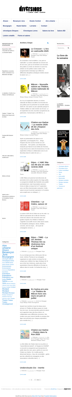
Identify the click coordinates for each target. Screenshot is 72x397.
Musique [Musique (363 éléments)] (5, 293)
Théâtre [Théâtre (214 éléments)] (4, 302)
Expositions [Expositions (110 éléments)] (5, 272)
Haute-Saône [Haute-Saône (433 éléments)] (7, 280)
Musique (45, 55)
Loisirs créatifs (8, 36)
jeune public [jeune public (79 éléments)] (10, 281)
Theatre (33, 57)
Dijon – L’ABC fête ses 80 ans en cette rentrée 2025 (40, 164)
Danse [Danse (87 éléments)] (3, 262)
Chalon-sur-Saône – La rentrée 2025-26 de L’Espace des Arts (39, 125)
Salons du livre (48, 31)
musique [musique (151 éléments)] (13, 287)
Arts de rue (38, 301)
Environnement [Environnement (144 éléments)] (6, 268)
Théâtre (61, 184)
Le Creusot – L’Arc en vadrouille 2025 (40, 50)
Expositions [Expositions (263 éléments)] (6, 273)
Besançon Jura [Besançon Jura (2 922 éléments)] (8, 253)
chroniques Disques (10, 31)
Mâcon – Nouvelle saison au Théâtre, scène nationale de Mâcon (40, 87)
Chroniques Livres (30, 31)
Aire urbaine (50, 21)
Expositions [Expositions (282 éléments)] (6, 277)
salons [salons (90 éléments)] (8, 298)
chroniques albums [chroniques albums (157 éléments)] (7, 259)
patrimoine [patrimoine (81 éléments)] (4, 298)
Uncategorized (35, 302)
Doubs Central (35, 21)
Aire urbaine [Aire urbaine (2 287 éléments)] (6, 246)
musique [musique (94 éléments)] (8, 287)
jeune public (33, 173)
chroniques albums (63, 166)
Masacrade (25, 277)
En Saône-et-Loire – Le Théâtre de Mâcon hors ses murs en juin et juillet (39, 293)
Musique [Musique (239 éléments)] (12, 293)
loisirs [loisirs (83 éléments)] (8, 285)
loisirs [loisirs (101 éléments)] (14, 285)
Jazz (60, 174)
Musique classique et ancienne (31, 97)
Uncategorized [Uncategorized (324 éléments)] (7, 304)
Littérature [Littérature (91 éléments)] (8, 283)
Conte (44, 338)
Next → (38, 379)
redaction (35, 54)
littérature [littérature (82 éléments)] (13, 283)
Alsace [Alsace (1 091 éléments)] (5, 250)
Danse (41, 55)
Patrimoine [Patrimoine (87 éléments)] (9, 296)
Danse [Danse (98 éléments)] (3, 264)
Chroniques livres (63, 168)
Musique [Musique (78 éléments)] (4, 287)
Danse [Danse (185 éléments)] (8, 262)
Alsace (5, 21)
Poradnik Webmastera (50, 396)
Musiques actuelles (64, 180)
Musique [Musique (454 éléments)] (5, 289)
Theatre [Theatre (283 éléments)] (5, 300)
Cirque (37, 55)
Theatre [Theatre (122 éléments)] (13, 298)
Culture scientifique (64, 170)
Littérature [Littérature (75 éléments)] (4, 285)
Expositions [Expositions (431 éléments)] (6, 275)
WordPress (54, 389)
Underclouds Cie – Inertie (32, 368)
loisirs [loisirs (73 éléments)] (11, 285)
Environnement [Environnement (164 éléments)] (6, 266)
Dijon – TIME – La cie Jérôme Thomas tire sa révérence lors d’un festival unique (39, 243)
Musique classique (63, 182)
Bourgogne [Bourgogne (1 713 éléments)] (8, 256)
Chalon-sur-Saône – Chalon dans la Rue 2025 (39, 332)
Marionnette (40, 173)
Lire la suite (23, 78)
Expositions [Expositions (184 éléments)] (11, 270)
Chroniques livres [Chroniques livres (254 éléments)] (8, 261)
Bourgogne (7, 26)
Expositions (45, 95)
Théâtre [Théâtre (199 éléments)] (10, 300)
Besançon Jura (19, 21)
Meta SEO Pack (36, 396)
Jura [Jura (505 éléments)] (4, 283)
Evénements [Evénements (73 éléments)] (5, 270)
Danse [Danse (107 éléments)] (11, 262)
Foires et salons (24, 36)
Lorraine (33, 26)
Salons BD (61, 31)
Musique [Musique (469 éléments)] (5, 291)
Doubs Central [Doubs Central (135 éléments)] (10, 264)
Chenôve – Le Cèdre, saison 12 (39, 203)
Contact (44, 26)
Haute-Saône (21, 26)
